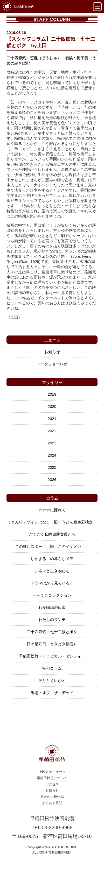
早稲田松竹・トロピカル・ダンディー (52, 656)
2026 (52, 479)
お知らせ (52, 351)
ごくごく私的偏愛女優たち (52, 534)
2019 (52, 394)
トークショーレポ (52, 364)
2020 (52, 406)
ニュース (52, 340)
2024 (52, 455)
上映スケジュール (52, 772)
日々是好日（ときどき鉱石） (52, 644)
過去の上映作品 (52, 797)
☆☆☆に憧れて (52, 510)
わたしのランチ (52, 619)
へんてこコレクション (52, 595)
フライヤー (52, 382)
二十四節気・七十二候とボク (52, 632)
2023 (52, 443)
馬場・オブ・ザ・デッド (52, 692)
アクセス (52, 784)
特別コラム (52, 668)
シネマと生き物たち (52, 571)
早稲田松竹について (52, 778)
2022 (52, 431)
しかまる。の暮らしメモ (52, 558)
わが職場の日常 (52, 607)
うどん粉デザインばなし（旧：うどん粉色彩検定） (52, 522)
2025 (52, 467)
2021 (52, 418)
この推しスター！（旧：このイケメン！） (52, 546)
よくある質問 (52, 803)
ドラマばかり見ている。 (52, 583)
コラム (52, 498)
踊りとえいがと (52, 680)
